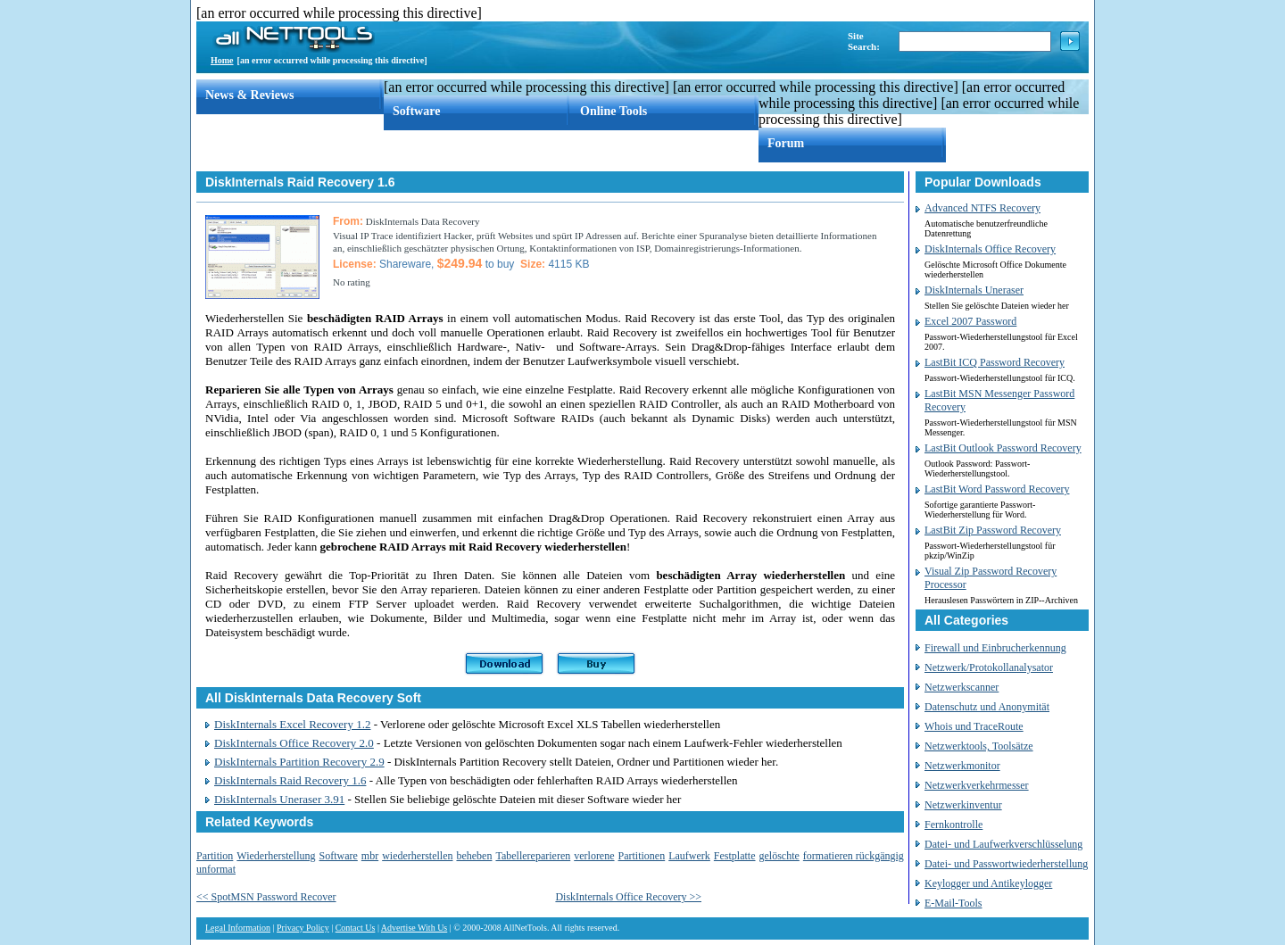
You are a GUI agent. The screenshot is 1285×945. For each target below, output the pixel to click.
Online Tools (613, 111)
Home (222, 60)
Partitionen (642, 856)
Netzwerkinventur (963, 805)
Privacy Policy (303, 928)
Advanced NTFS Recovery (982, 208)
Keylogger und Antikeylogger (988, 883)
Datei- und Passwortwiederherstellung (1006, 864)
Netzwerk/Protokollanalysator (988, 667)
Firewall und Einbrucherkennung (995, 648)
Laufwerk (689, 856)
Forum (785, 143)
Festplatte (735, 856)
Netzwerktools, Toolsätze (978, 746)
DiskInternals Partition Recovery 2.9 (299, 761)
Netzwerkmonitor (962, 765)
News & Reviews (249, 95)
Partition (214, 856)
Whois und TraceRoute (974, 726)
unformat (216, 869)
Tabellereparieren (532, 856)
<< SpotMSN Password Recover (266, 897)
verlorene (594, 856)
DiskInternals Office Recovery (990, 249)
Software (416, 111)
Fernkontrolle (953, 824)
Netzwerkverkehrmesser (976, 785)
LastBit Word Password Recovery (996, 489)
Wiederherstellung (275, 856)
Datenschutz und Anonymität (986, 706)
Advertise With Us (414, 928)
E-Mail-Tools (953, 903)
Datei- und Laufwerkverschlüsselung (1003, 844)
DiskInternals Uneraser (974, 290)
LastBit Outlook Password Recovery (1003, 448)
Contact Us (356, 928)
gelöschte (779, 856)
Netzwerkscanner (961, 687)
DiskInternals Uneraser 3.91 (279, 799)
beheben (474, 856)
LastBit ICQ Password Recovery (994, 362)
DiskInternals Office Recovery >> (628, 897)
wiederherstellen (417, 856)
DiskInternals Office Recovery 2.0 (294, 743)
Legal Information (237, 928)
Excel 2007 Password (970, 321)
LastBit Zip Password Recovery (992, 530)
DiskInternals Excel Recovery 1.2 (292, 724)
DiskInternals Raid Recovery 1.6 (290, 780)
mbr (369, 856)
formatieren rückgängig (853, 856)
